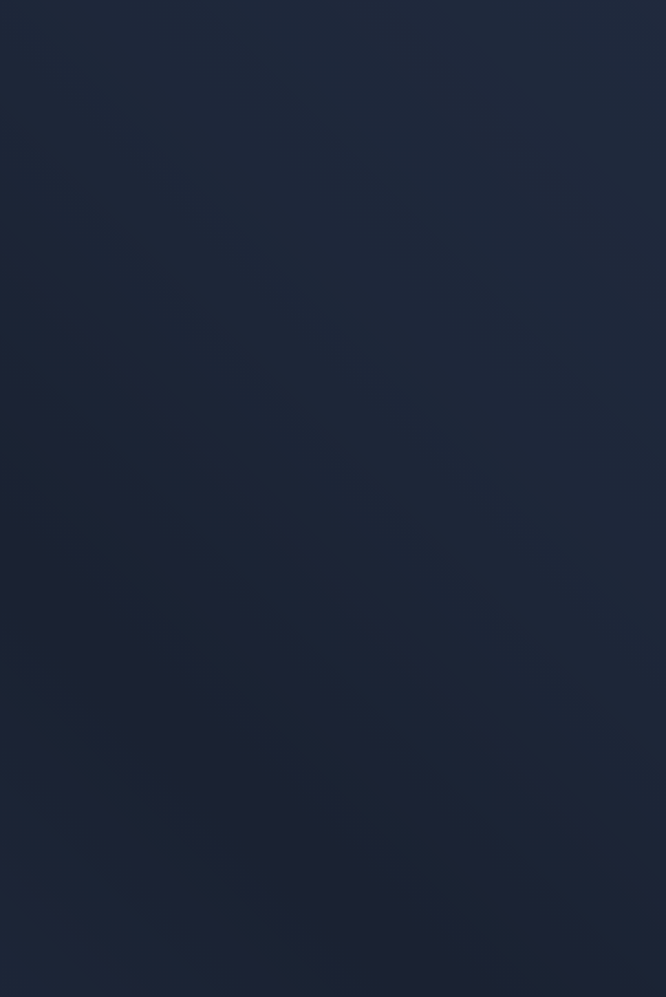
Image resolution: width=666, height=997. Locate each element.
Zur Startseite (444, 273)
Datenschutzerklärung (74, 809)
